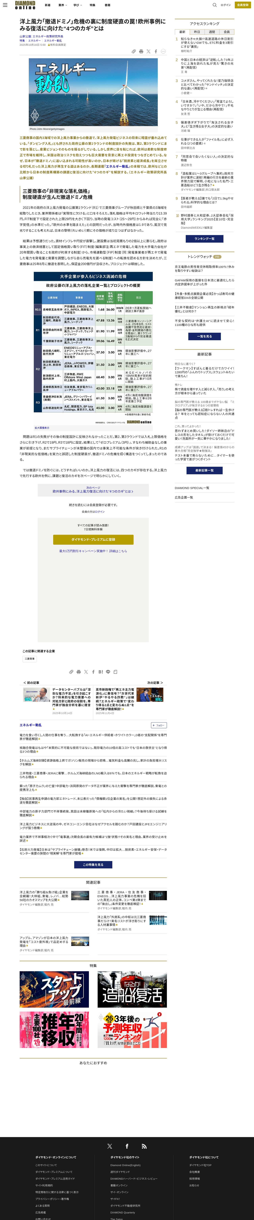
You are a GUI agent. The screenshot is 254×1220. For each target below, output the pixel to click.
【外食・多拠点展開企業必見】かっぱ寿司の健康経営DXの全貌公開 (204, 295)
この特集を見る (93, 781)
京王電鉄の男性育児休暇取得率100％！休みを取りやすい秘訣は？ (204, 268)
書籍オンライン (119, 1101)
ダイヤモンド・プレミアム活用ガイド (55, 1095)
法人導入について (45, 1142)
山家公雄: (41, 36)
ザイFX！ (115, 1115)
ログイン (209, 7)
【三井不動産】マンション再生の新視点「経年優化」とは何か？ (204, 309)
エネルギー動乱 (53, 40)
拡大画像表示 (42, 428)
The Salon (117, 1135)
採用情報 (194, 1095)
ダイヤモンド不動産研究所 (125, 1122)
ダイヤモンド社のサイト (125, 1073)
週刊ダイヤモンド (120, 1088)
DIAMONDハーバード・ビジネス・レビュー (134, 1095)
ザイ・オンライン (120, 1108)
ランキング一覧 (205, 238)
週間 (212, 32)
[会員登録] (226, 7)
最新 (182, 32)
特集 (109, 7)
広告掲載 (40, 1129)
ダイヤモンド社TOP (200, 1081)
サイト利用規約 (44, 1101)
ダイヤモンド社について (203, 1073)
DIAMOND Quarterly (123, 1129)
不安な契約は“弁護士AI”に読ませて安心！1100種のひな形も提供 (204, 323)
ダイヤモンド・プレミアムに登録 (93, 539)
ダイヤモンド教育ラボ (123, 1156)
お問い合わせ (43, 1135)
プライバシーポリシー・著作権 (52, 1115)
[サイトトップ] (38, 7)
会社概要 (194, 1088)
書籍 (124, 7)
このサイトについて (46, 1081)
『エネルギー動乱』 (117, 166)
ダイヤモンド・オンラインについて (55, 1073)
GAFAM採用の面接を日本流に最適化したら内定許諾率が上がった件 (204, 282)
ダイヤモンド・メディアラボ (125, 1162)
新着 (64, 7)
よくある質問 (42, 1122)
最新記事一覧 (204, 470)
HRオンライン (118, 1142)
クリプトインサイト (121, 1149)
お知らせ (194, 1101)
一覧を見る (204, 336)
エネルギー (34, 40)
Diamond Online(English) (126, 1081)
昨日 (197, 32)
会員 (227, 32)
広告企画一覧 (184, 497)
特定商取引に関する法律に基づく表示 (57, 1108)
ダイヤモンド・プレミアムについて (53, 1088)
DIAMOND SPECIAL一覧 (192, 488)
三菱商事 (30, 575)
